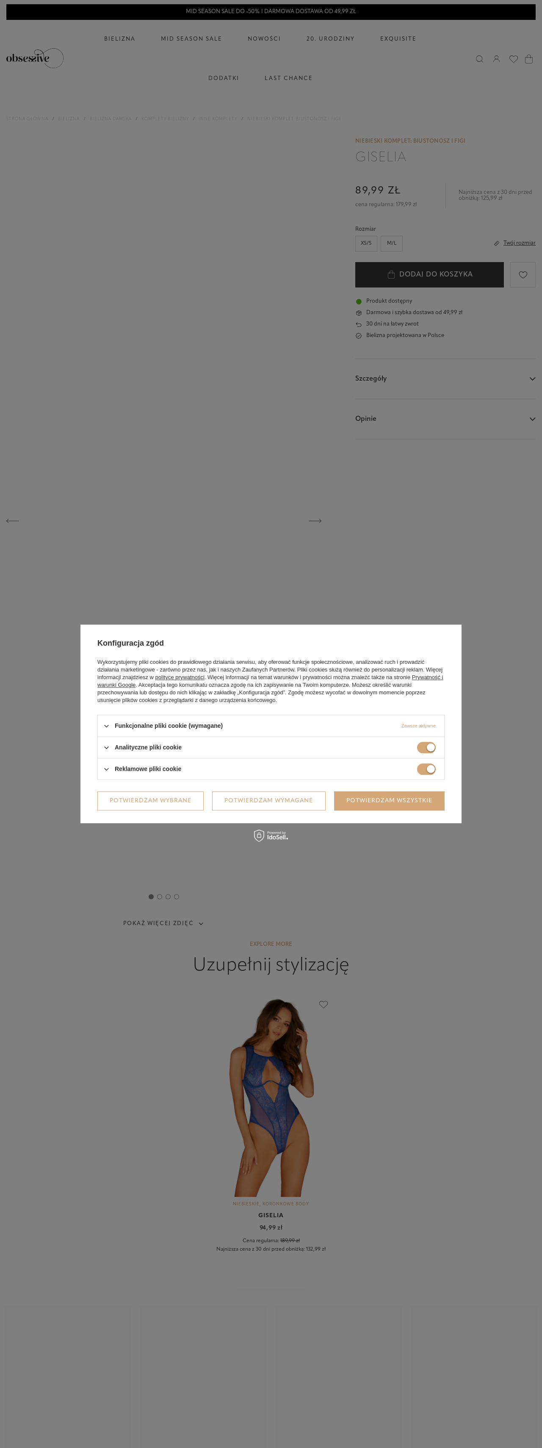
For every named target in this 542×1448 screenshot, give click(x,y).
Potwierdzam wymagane (268, 801)
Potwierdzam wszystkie (389, 801)
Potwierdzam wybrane (150, 801)
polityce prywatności (180, 677)
